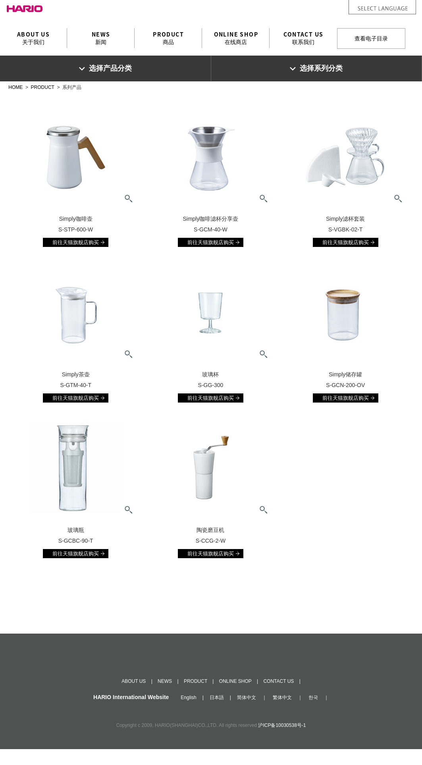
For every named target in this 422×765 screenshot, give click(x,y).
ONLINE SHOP (235, 697)
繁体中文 (282, 713)
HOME (15, 87)
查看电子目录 (371, 38)
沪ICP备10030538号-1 (282, 741)
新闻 (101, 37)
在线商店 (236, 37)
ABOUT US (133, 697)
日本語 (217, 713)
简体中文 (246, 713)
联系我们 (303, 37)
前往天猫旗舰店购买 (75, 242)
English (188, 713)
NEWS (165, 697)
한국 (313, 713)
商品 (168, 37)
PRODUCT (42, 87)
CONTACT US (278, 697)
